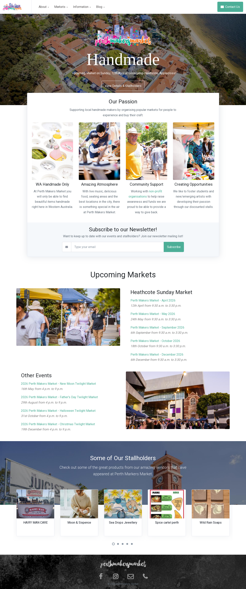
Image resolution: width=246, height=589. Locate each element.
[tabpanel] (35, 515)
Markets (61, 7)
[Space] (17, 7)
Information (82, 7)
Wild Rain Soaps (211, 522)
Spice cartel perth (167, 522)
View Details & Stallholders (123, 86)
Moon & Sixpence (79, 522)
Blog (100, 7)
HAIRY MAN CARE (35, 522)
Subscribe (174, 247)
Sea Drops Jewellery (123, 522)
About (44, 7)
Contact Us (230, 7)
